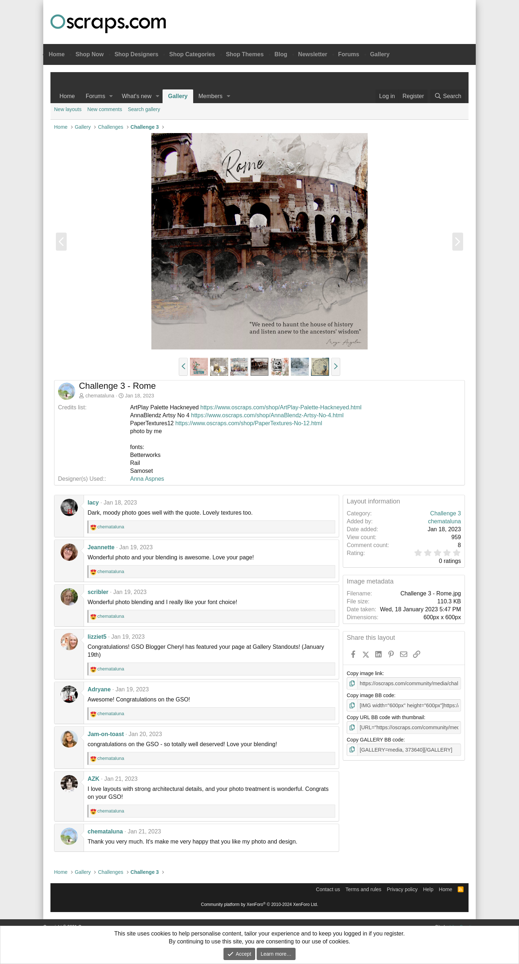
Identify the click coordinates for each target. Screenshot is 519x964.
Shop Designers (137, 54)
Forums (348, 54)
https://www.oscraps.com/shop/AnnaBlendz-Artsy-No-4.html (267, 415)
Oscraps (108, 23)
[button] (111, 96)
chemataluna (99, 396)
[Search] (447, 96)
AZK (93, 779)
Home (57, 54)
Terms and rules (364, 889)
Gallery (380, 54)
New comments (104, 109)
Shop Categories (192, 54)
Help (428, 889)
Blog (281, 54)
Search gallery (144, 109)
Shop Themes (245, 54)
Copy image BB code (370, 695)
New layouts (67, 109)
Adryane (99, 689)
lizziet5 (97, 637)
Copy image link (365, 673)
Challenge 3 (445, 513)
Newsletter (312, 54)
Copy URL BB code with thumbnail (385, 717)
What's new (136, 96)
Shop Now (89, 54)
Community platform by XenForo (259, 904)
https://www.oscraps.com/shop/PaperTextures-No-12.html (248, 423)
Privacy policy (402, 889)
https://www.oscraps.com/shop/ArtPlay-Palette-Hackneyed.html (280, 407)
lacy (93, 502)
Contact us (328, 889)
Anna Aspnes (147, 479)
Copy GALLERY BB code (375, 739)
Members (211, 96)
